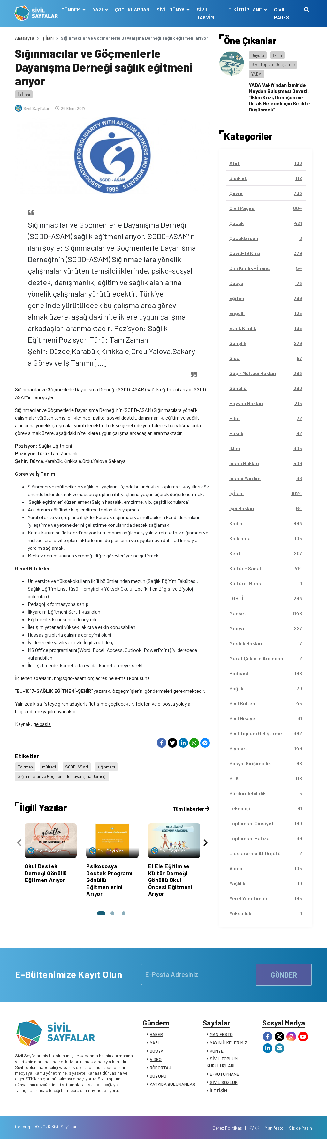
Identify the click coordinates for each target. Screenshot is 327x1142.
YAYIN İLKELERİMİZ (228, 1043)
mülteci (49, 766)
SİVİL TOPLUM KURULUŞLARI (222, 1062)
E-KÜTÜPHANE (224, 1074)
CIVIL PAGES (281, 13)
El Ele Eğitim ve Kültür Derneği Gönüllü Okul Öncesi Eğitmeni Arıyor (170, 878)
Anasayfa (24, 38)
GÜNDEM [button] (72, 9)
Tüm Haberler (191, 807)
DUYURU (158, 1076)
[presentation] (19, 841)
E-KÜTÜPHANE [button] (245, 9)
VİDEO (156, 1060)
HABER (156, 1035)
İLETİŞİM (218, 1091)
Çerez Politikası (228, 1130)
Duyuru (257, 55)
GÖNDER (284, 974)
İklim (277, 55)
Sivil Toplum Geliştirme (273, 64)
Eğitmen (25, 766)
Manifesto (274, 1130)
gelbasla (42, 724)
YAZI (154, 1043)
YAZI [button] (98, 9)
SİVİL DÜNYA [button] (171, 9)
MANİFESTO (221, 1035)
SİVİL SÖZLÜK (224, 1082)
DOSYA (157, 1051)
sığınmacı (108, 766)
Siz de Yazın (300, 1130)
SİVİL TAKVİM (205, 13)
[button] (101, 911)
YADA (256, 74)
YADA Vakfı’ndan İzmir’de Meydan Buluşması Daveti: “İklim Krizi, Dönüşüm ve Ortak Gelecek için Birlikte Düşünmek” (279, 97)
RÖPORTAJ (160, 1068)
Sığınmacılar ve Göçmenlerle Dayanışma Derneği (63, 775)
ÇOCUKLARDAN (132, 9)
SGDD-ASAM (78, 766)
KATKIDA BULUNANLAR (172, 1084)
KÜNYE (217, 1051)
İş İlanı (47, 38)
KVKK (254, 1130)
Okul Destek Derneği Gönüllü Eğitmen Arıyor (46, 871)
